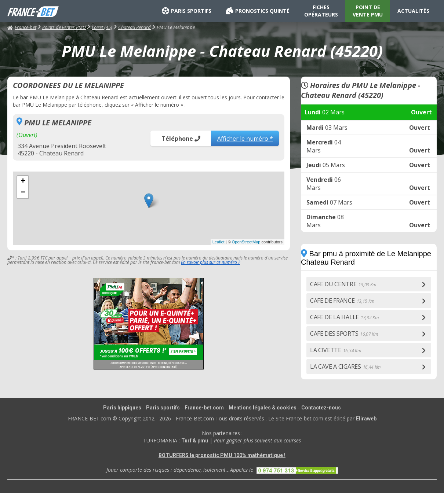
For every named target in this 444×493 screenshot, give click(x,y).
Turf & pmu (194, 441)
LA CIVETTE (335, 350)
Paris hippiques (122, 408)
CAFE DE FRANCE (342, 301)
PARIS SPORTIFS (186, 11)
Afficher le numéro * (245, 138)
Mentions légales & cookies (262, 408)
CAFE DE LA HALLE (344, 317)
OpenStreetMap (246, 242)
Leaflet (218, 242)
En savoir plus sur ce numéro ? (210, 262)
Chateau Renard (134, 27)
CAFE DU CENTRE (343, 284)
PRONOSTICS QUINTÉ (258, 11)
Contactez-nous (321, 408)
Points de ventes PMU (64, 27)
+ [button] (23, 181)
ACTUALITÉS (413, 10)
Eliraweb (366, 419)
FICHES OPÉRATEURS (321, 11)
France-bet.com (204, 408)
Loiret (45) (102, 27)
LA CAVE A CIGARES (345, 367)
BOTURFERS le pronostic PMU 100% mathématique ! (222, 455)
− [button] (23, 192)
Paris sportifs (163, 408)
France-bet (21, 27)
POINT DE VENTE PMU (368, 11)
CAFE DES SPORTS (344, 334)
